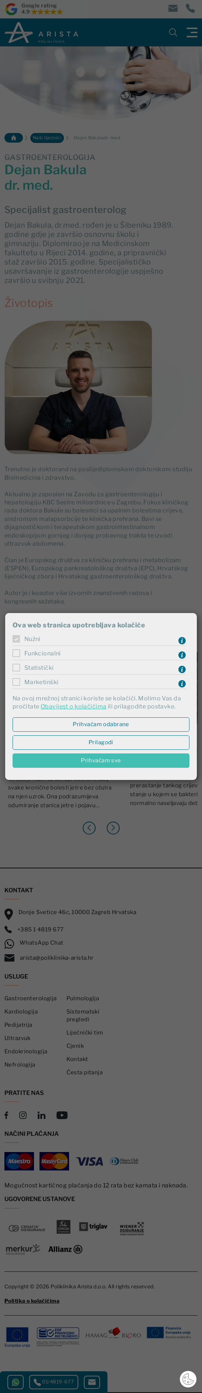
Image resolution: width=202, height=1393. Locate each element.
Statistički (39, 667)
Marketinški (41, 682)
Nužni (32, 639)
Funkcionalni (42, 653)
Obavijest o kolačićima (73, 706)
